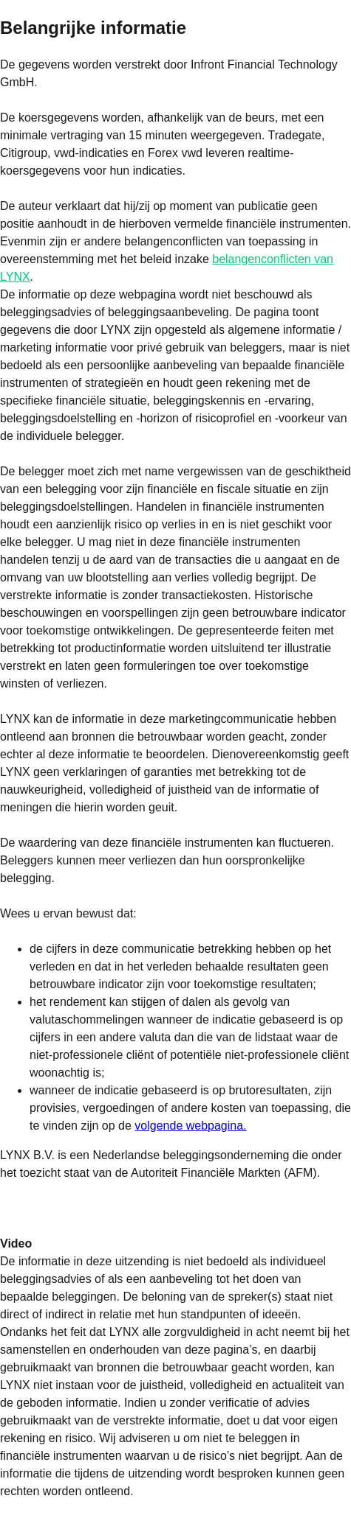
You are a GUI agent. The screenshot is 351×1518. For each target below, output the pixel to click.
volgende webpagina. (190, 1125)
